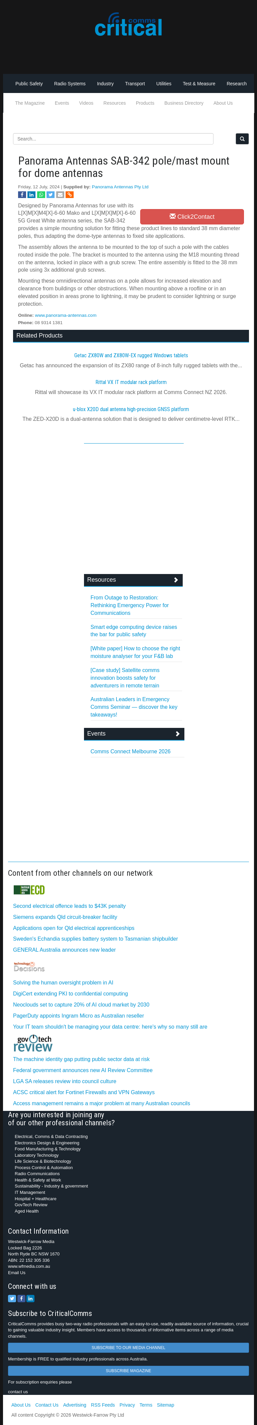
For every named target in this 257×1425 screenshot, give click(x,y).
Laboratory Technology (37, 1155)
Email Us (16, 1272)
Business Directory (183, 103)
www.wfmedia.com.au (29, 1266)
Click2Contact (192, 216)
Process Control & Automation (44, 1167)
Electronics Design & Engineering (47, 1142)
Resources (114, 103)
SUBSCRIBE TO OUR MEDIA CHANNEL (128, 1347)
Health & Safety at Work (38, 1179)
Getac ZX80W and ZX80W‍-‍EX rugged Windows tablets (131, 355)
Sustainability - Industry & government (51, 1186)
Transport (135, 83)
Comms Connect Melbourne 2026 (131, 751)
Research (237, 83)
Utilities (163, 83)
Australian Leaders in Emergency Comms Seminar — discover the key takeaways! (134, 707)
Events (62, 103)
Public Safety (29, 83)
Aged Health (27, 1211)
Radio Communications (37, 1173)
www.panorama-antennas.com (66, 315)
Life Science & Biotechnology (43, 1161)
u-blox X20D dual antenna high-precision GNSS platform (131, 409)
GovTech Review (31, 1204)
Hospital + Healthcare (36, 1198)
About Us (223, 103)
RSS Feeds (103, 1405)
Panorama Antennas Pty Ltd (120, 186)
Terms (146, 1405)
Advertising (74, 1405)
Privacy (127, 1405)
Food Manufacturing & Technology (48, 1148)
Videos (86, 103)
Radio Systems (70, 83)
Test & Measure (199, 83)
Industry (105, 83)
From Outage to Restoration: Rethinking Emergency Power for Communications (130, 605)
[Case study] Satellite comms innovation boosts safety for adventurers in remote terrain (125, 677)
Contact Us (46, 1405)
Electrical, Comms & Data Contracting (51, 1136)
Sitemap (165, 1405)
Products (145, 103)
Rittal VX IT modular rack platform (131, 382)
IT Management (30, 1192)
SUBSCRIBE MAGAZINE (128, 1370)
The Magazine (30, 103)
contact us (18, 1391)
